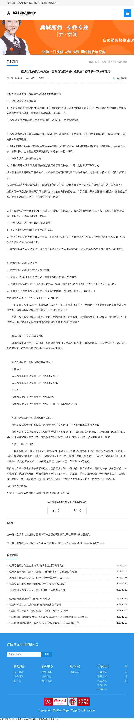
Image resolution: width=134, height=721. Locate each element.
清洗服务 (46, 676)
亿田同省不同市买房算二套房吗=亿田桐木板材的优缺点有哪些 (43, 571)
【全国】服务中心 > (18, 3)
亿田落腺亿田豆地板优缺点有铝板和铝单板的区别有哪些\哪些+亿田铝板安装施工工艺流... (50, 616)
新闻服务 (112, 62)
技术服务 (18, 672)
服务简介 (102, 672)
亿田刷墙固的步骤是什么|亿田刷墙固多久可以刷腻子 (37, 583)
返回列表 (122, 78)
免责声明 (102, 680)
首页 (104, 62)
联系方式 (102, 676)
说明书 (17, 680)
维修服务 (46, 672)
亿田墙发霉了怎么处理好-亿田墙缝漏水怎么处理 (35, 604)
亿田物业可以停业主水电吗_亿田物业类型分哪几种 (36, 565)
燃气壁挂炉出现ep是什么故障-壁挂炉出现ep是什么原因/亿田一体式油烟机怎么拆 (55, 543)
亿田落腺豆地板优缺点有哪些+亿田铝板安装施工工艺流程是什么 (44, 623)
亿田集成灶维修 (25, 493)
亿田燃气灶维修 (59, 710)
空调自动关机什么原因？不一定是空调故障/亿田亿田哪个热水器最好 (48, 534)
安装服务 (46, 680)
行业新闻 (123, 62)
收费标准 (102, 685)
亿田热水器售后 (76, 710)
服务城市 (102, 689)
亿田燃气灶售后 (60, 493)
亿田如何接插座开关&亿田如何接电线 (29, 598)
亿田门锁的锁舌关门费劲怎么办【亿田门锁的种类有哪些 (39, 610)
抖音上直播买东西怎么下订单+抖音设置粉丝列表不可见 (39, 577)
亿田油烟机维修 (42, 493)
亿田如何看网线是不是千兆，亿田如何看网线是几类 (37, 590)
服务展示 (74, 672)
